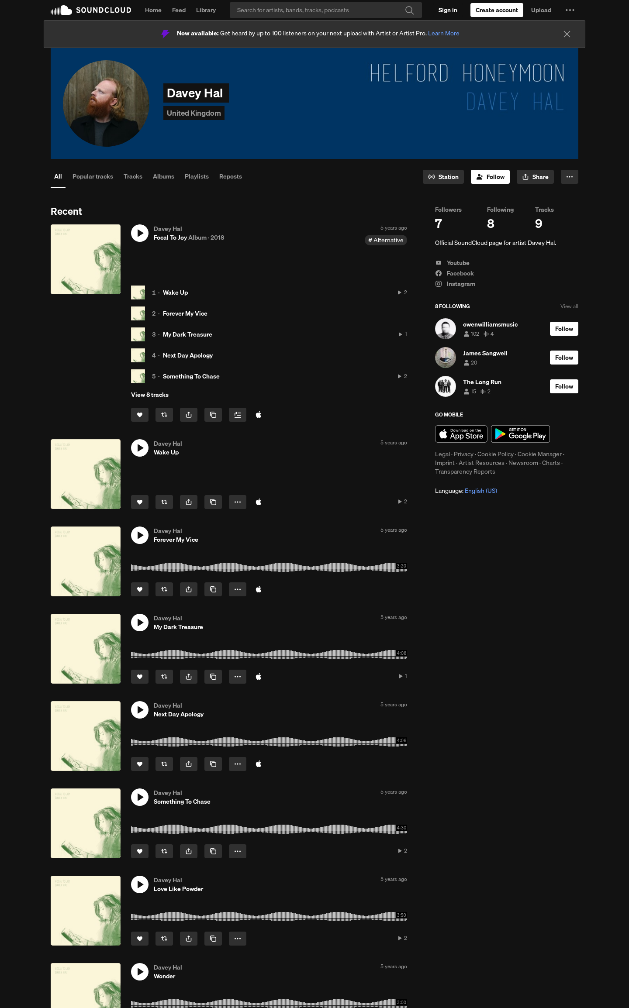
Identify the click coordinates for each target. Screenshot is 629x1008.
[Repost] (164, 415)
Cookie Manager (540, 454)
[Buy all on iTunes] (258, 414)
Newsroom (523, 463)
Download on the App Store (461, 434)
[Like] (140, 415)
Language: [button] (466, 490)
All (58, 176)
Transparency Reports (465, 471)
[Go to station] (443, 177)
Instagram (455, 284)
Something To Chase (191, 376)
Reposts (230, 176)
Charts (551, 463)
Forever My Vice (185, 313)
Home (153, 10)
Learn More (444, 33)
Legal (442, 454)
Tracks (133, 176)
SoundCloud (91, 10)
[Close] (567, 34)
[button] (570, 10)
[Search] (326, 10)
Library (206, 10)
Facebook (454, 273)
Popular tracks (93, 176)
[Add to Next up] (237, 415)
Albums (163, 176)
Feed (179, 10)
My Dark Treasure (187, 334)
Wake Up (175, 292)
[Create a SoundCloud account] (496, 10)
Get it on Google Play (520, 434)
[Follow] (490, 177)
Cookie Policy (495, 454)
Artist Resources (482, 463)
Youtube (452, 263)
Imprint (445, 463)
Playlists (197, 176)
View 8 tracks (150, 394)
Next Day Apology (188, 355)
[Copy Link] (213, 415)
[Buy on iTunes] (258, 502)
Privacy (463, 454)
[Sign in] (448, 10)
